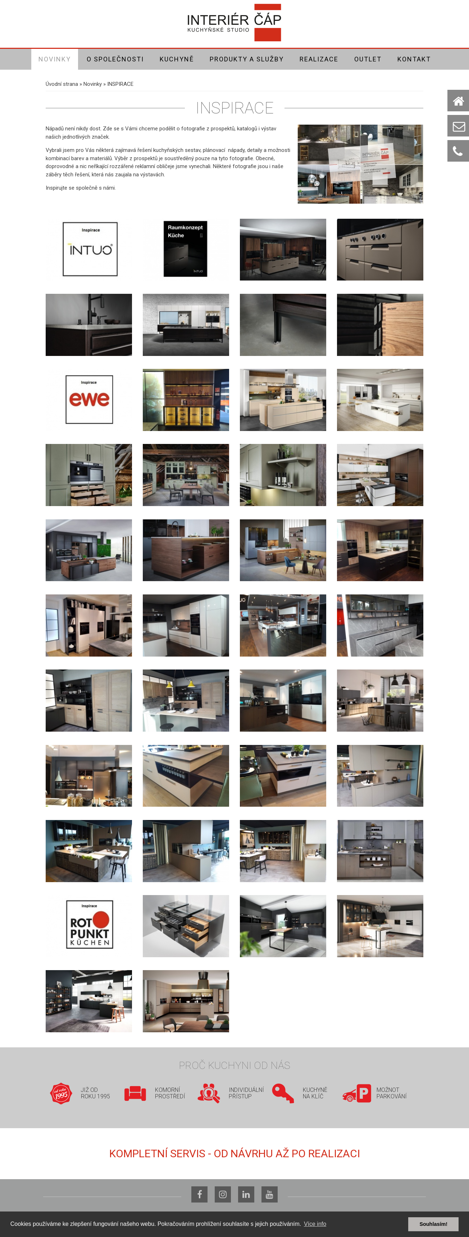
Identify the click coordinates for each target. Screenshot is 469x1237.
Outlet (368, 59)
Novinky (54, 59)
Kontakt (414, 59)
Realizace (319, 59)
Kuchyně (177, 59)
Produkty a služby (247, 59)
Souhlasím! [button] (433, 1224)
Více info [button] (315, 1224)
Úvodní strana (62, 84)
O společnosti (115, 59)
